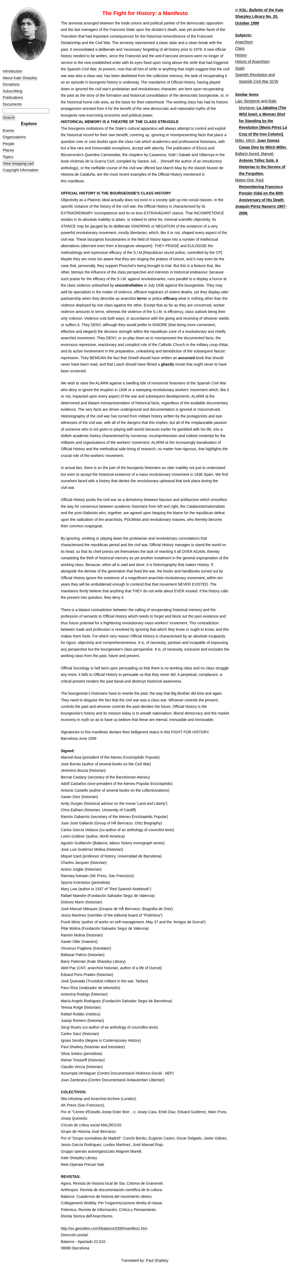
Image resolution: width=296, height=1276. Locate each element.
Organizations (14, 137)
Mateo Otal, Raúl (249, 180)
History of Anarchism (252, 61)
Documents (12, 104)
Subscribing (12, 91)
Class (240, 48)
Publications (13, 97)
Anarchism (244, 42)
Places (8, 150)
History (241, 55)
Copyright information (20, 170)
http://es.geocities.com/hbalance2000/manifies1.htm (104, 1228)
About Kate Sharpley (20, 78)
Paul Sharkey (157, 1260)
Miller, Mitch (245, 140)
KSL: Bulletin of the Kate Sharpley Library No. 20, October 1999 (259, 16)
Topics (8, 157)
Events (8, 130)
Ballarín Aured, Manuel (254, 154)
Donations (11, 84)
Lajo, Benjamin (247, 101)
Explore (29, 123)
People (9, 144)
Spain (240, 68)
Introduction (12, 71)
